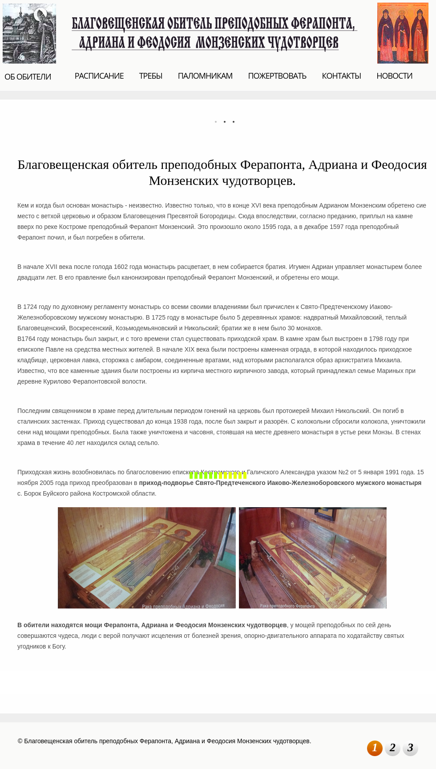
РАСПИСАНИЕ (99, 75)
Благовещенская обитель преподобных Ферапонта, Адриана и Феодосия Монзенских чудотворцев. (217, 32)
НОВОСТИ (394, 75)
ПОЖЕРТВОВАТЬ (277, 75)
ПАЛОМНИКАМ (205, 75)
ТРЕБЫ (150, 75)
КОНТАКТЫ (341, 75)
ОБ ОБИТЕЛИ (27, 76)
